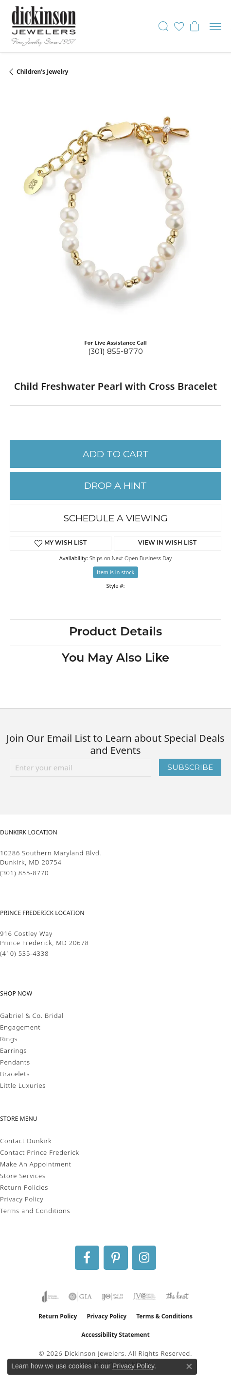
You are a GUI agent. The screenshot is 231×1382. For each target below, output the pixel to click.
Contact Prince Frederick (39, 1152)
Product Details (115, 632)
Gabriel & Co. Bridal (32, 1015)
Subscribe (190, 767)
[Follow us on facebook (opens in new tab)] (87, 1258)
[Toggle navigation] (215, 26)
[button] (163, 26)
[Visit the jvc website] (144, 1296)
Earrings (13, 1050)
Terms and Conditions (35, 1210)
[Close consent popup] (189, 1366)
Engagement (20, 1027)
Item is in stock (116, 572)
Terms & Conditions (164, 1316)
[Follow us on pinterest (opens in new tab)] (116, 1258)
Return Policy (57, 1316)
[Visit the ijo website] (113, 1296)
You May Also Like (115, 659)
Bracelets (15, 1073)
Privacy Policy (21, 1199)
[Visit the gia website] (80, 1296)
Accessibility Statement (115, 1335)
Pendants (15, 1062)
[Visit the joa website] (50, 1296)
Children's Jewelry (42, 71)
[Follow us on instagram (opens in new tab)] (144, 1258)
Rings (9, 1038)
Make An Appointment (35, 1164)
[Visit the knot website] (177, 1296)
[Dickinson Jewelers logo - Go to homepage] (44, 26)
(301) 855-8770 (115, 351)
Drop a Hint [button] (115, 485)
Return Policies (24, 1187)
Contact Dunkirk (26, 1140)
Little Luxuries (23, 1085)
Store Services (23, 1175)
